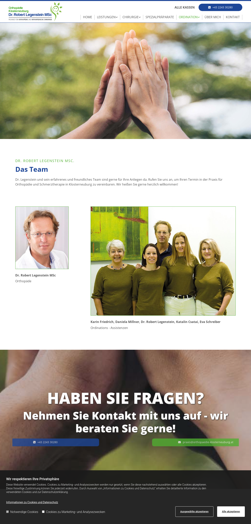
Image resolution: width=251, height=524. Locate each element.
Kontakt (233, 17)
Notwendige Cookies (22, 512)
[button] (220, 7)
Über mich (213, 17)
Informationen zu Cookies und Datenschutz (32, 502)
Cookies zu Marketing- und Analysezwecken (73, 512)
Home (87, 17)
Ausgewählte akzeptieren (194, 511)
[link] (107, 17)
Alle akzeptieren (231, 511)
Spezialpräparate (160, 17)
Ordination (188, 17)
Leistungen (106, 17)
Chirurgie (131, 17)
